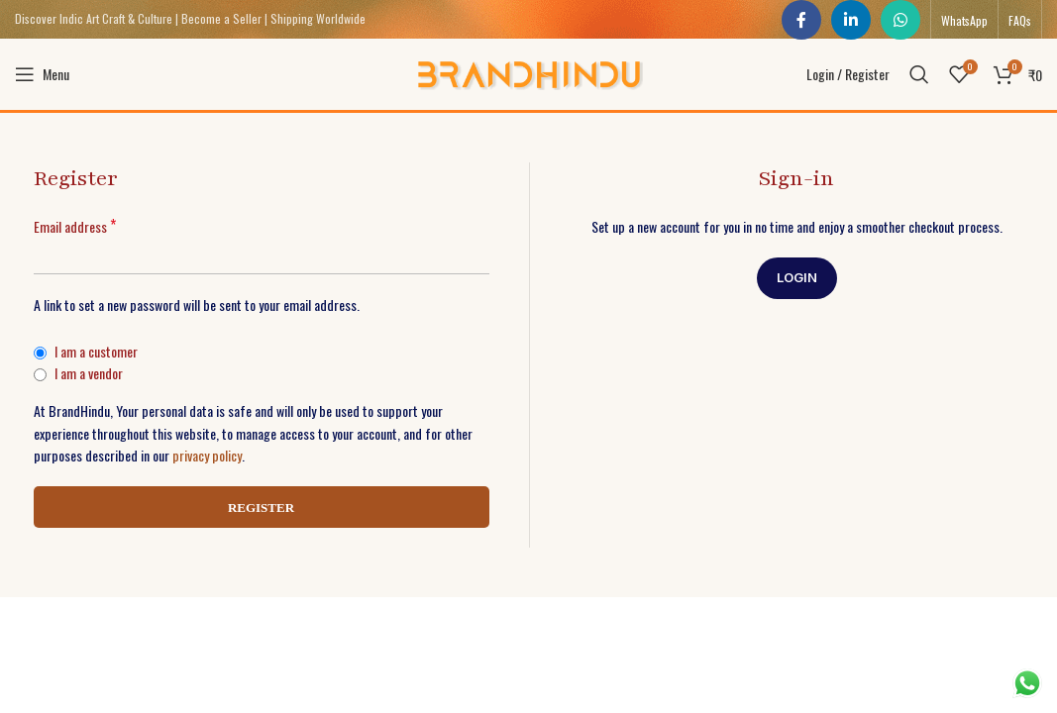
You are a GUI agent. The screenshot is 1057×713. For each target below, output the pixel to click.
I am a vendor (78, 376)
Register (261, 511)
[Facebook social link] (801, 20)
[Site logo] (528, 74)
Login (797, 281)
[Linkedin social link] (851, 20)
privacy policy (207, 459)
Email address (75, 231)
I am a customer (86, 355)
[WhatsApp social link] (900, 20)
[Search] (919, 77)
